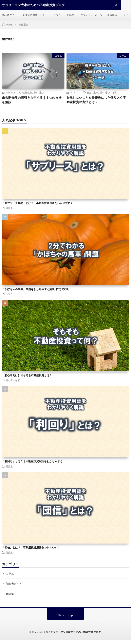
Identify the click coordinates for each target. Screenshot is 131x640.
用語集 (70, 15)
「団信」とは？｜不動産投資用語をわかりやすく (31, 547)
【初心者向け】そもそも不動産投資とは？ (27, 375)
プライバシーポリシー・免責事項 (98, 15)
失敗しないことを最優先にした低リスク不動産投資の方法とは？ (96, 100)
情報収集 (27, 92)
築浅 (114, 92)
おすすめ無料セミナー (35, 15)
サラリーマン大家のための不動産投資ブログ (76, 632)
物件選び (39, 92)
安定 (89, 92)
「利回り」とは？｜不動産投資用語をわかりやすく (32, 461)
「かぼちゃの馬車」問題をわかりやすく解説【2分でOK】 (36, 289)
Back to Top (65, 615)
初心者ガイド (9, 15)
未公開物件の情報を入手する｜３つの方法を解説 (32, 100)
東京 (95, 92)
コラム (57, 15)
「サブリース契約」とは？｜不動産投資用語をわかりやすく (37, 203)
